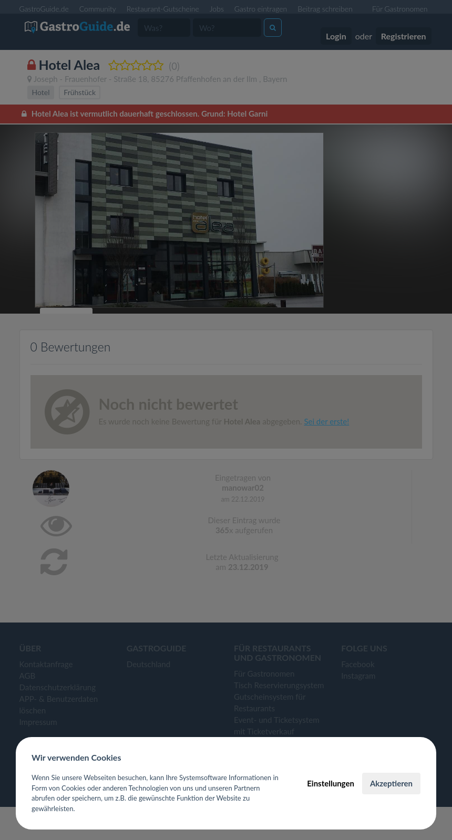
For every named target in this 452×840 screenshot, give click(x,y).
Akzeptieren (391, 783)
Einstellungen (330, 783)
